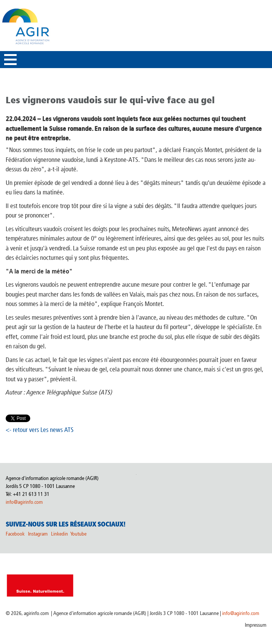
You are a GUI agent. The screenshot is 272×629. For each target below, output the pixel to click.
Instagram (38, 534)
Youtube (78, 534)
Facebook (15, 534)
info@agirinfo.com (24, 502)
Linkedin (60, 534)
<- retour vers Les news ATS (40, 429)
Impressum (255, 625)
